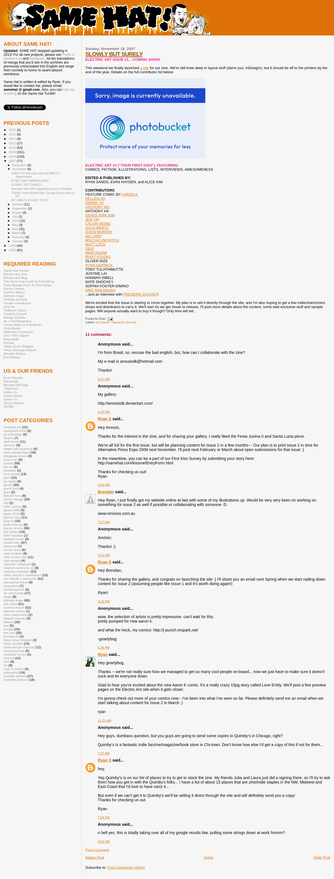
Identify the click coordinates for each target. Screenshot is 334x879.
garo (7, 477)
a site (144, 68)
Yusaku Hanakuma (17, 303)
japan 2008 (12, 510)
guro (7, 492)
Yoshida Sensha (15, 299)
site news (10, 604)
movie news (12, 549)
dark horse (11, 441)
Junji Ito (9, 306)
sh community (14, 593)
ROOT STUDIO (97, 257)
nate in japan (13, 553)
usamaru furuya (15, 654)
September (20, 208)
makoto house (14, 539)
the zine (131, 322)
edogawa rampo (15, 456)
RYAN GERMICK (99, 265)
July (15, 216)
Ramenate (11, 381)
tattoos (8, 622)
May (15, 224)
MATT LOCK (95, 244)
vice (6, 661)
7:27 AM (103, 522)
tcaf (6, 625)
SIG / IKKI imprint (16, 335)
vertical (9, 658)
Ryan (103, 654)
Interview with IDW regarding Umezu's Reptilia (41, 188)
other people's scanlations (22, 575)
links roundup (13, 535)
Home (209, 857)
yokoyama (11, 672)
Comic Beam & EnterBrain (23, 324)
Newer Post (94, 857)
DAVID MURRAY (99, 232)
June (16, 220)
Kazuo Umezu (14, 288)
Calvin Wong (13, 395)
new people (12, 560)
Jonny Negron (14, 403)
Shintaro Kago (14, 296)
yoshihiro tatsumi (16, 679)
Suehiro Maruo (14, 292)
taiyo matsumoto (16, 614)
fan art (8, 467)
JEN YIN (92, 219)
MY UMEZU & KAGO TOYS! (29, 200)
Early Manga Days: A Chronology (27, 285)
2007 (13, 161)
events (8, 463)
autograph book (15, 430)
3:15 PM (104, 601)
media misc (12, 542)
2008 (13, 156)
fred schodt (12, 474)
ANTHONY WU (97, 207)
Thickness (11, 388)
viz (6, 665)
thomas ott (11, 636)
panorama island (16, 582)
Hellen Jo (10, 392)
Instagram (37, 59)
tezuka (8, 629)
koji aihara (11, 531)
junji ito (9, 521)
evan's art (11, 459)
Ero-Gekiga (12, 357)
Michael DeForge (16, 385)
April (15, 229)
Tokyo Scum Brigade (18, 346)
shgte (8, 596)
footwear (10, 470)
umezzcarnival (14, 651)
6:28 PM (104, 412)
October (18, 204)
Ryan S (104, 419)
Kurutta (9, 342)
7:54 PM (104, 817)
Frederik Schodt (15, 314)
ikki (6, 503)
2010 (13, 147)
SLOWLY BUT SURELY (114, 54)
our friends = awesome (109, 322)
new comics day (15, 557)
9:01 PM (104, 841)
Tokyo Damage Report (20, 350)
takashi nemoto (15, 618)
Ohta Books (12, 328)
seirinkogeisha (14, 589)
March (17, 233)
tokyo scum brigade (18, 640)
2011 (13, 143)
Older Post (321, 857)
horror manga (13, 499)
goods (8, 485)
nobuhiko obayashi (17, 564)
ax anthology (13, 434)
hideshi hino (12, 495)
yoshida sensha (15, 676)
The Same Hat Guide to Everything (29, 281)
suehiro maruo (14, 607)
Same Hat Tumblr (16, 270)
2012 (13, 138)
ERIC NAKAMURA (100, 290)
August (17, 212)
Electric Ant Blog (15, 277)
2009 (13, 152)
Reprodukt (11, 339)
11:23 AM (104, 720)
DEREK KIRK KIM (99, 215)
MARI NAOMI (96, 253)
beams (8, 438)
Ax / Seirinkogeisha (17, 321)
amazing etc (12, 427)
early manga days (16, 452)
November (19, 169)
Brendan (106, 492)
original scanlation (17, 571)
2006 (13, 245)
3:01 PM (104, 555)
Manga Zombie (14, 317)
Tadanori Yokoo (15, 310)
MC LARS (93, 236)
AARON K (130, 194)
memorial (10, 546)
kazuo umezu (13, 528)
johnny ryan (12, 517)
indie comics (12, 506)
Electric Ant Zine (15, 274)
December (19, 165)
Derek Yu (10, 399)
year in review (14, 669)
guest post (11, 488)
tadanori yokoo (14, 611)
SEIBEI (9, 406)
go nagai (10, 481)
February (19, 237)
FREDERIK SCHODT (140, 294)
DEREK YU (94, 203)
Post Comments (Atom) (126, 867)
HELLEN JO (95, 199)
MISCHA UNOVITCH (102, 240)
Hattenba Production (18, 332)
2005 (13, 250)
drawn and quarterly (18, 448)
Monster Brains (15, 353)
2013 (13, 134)
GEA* (89, 248)
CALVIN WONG (98, 223)
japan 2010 (12, 513)
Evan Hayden (13, 377)
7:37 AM (103, 753)
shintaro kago (13, 600)
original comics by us (19, 568)
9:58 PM (104, 485)
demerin (9, 445)
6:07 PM (104, 379)
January (18, 241)
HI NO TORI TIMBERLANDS (30, 180)
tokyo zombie (13, 643)
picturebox (11, 586)
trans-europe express (19, 647)
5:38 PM (104, 647)
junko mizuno (13, 524)
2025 (13, 130)
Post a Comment (97, 850)
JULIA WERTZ (97, 228)
